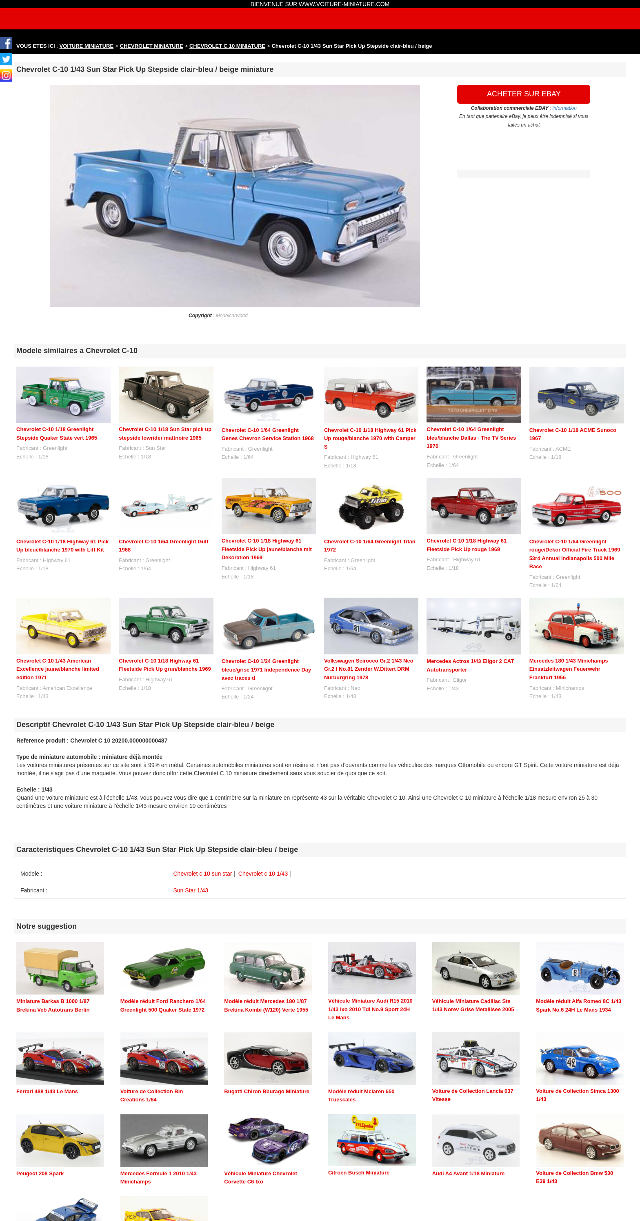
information (565, 108)
